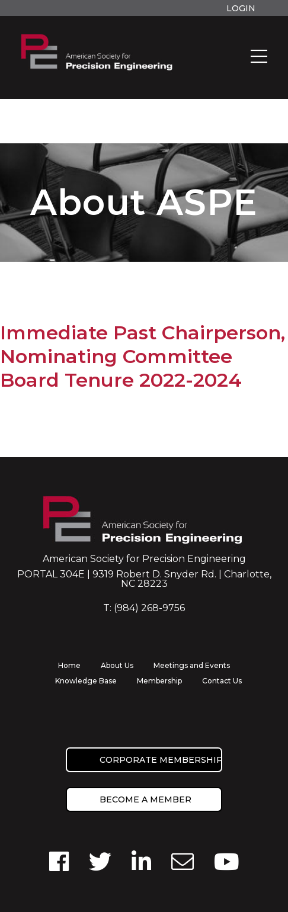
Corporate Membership (161, 759)
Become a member (145, 799)
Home (69, 665)
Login (240, 8)
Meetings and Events (191, 665)
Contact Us (222, 680)
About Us (117, 665)
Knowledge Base (86, 680)
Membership (159, 680)
